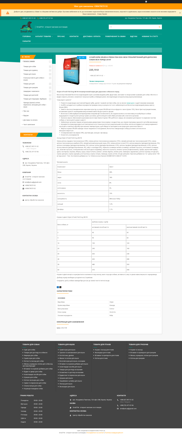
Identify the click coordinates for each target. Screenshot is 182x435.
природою (130, 103)
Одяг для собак (29, 350)
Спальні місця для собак (33, 386)
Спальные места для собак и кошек (34, 79)
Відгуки (133, 36)
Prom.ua (102, 430)
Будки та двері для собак (33, 371)
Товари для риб (29, 84)
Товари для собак (30, 66)
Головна (27, 36)
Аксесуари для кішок (67, 386)
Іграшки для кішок (66, 378)
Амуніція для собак (31, 355)
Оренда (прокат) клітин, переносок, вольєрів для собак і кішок (35, 105)
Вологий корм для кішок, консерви (72, 361)
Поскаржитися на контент (95, 433)
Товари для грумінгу (31, 70)
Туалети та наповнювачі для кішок (72, 352)
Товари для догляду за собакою (35, 352)
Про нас (61, 36)
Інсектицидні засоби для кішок (71, 367)
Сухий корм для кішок (67, 350)
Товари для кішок (30, 74)
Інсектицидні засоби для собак (35, 374)
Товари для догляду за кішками (71, 369)
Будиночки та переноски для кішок (72, 375)
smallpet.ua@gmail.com (33, 182)
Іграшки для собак (30, 377)
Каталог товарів (43, 36)
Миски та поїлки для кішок (69, 358)
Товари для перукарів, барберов (35, 99)
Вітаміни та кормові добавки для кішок (74, 364)
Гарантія (27, 41)
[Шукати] (159, 27)
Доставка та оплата (30, 120)
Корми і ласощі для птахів (104, 350)
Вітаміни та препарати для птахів (107, 355)
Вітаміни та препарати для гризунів (143, 352)
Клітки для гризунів (137, 358)
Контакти (74, 36)
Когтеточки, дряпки (67, 355)
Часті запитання (29, 124)
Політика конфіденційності (114, 433)
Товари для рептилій (31, 95)
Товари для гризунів (31, 87)
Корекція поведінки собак (33, 389)
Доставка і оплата (92, 36)
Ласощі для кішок (66, 384)
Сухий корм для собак (32, 358)
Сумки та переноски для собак (35, 383)
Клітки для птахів (101, 358)
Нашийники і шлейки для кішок (71, 381)
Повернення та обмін (115, 36)
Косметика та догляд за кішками (71, 372)
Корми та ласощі (136, 350)
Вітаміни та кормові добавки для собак (38, 369)
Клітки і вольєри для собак (34, 380)
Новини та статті (150, 36)
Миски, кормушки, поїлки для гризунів (144, 355)
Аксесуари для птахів (103, 352)
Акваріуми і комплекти (31, 91)
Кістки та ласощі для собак (34, 361)
